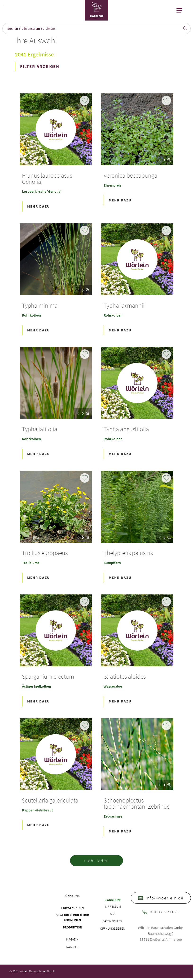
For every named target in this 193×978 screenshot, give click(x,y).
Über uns (72, 896)
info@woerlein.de (161, 898)
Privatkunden (72, 908)
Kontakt (72, 947)
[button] (164, 160)
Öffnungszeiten (112, 928)
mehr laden (96, 860)
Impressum (113, 906)
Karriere (113, 900)
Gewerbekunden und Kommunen (72, 917)
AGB (112, 914)
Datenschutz (113, 921)
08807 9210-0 (160, 912)
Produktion (72, 927)
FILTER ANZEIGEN (39, 66)
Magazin (72, 939)
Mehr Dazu (38, 206)
